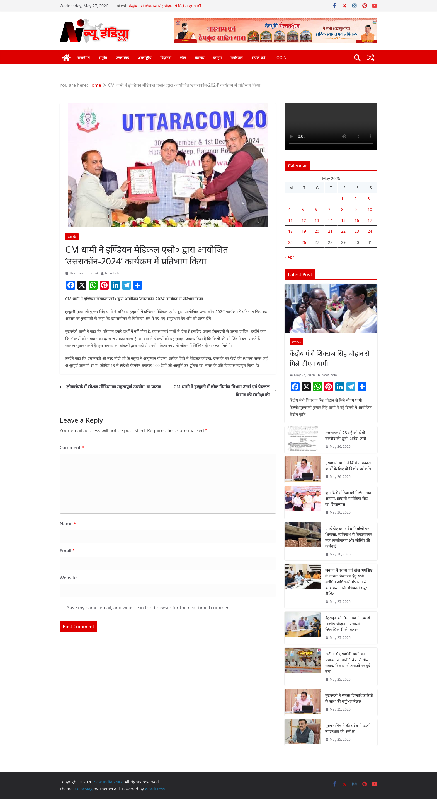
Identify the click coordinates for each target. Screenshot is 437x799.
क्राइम (217, 57)
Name (68, 524)
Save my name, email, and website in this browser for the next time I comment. (149, 608)
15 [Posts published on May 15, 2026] (343, 220)
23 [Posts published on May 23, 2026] (357, 231)
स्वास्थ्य (199, 57)
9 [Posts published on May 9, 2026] (356, 209)
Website (68, 578)
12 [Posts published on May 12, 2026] (304, 220)
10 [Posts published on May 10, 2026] (370, 209)
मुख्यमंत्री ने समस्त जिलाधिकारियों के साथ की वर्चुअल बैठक (349, 698)
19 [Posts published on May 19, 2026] (304, 231)
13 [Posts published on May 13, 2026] (317, 220)
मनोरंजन (236, 57)
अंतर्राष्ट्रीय (144, 57)
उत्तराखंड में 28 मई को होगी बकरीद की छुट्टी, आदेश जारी (345, 435)
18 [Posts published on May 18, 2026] (290, 231)
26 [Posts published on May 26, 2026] (304, 242)
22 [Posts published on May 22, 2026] (343, 231)
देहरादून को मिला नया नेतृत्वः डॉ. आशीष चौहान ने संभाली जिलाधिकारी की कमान (348, 623)
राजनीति (83, 57)
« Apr (289, 257)
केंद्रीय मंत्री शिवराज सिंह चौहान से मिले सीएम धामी (165, 5)
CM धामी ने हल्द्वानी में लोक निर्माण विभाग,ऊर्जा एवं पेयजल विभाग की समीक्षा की (225, 391)
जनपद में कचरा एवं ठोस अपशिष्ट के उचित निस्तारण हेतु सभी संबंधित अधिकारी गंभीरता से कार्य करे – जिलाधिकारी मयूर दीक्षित (348, 581)
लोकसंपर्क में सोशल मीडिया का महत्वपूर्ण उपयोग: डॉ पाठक (110, 387)
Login (280, 57)
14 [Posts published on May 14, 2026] (330, 220)
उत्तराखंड (122, 57)
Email (67, 551)
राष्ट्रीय (103, 57)
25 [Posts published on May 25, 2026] (290, 242)
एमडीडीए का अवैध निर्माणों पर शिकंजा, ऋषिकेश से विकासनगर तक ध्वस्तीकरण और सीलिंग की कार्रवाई (348, 537)
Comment (72, 447)
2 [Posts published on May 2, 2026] (356, 198)
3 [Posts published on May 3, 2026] (369, 198)
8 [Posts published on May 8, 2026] (342, 209)
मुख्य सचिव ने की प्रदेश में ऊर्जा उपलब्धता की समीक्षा (347, 728)
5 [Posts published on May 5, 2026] (303, 209)
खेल (183, 57)
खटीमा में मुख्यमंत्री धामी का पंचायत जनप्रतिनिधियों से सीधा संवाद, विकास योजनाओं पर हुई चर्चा (347, 662)
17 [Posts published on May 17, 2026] (370, 220)
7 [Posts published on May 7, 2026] (329, 209)
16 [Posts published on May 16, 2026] (357, 220)
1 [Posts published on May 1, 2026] (342, 198)
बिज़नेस (165, 57)
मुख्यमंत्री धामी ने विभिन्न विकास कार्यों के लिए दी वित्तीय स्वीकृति (348, 465)
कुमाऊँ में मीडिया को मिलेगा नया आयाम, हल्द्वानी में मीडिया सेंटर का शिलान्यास (348, 498)
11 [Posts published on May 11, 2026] (290, 220)
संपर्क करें (258, 57)
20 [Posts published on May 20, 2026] (317, 231)
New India (112, 273)
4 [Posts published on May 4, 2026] (289, 209)
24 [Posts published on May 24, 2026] (370, 231)
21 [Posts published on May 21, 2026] (330, 231)
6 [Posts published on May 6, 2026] (316, 209)
